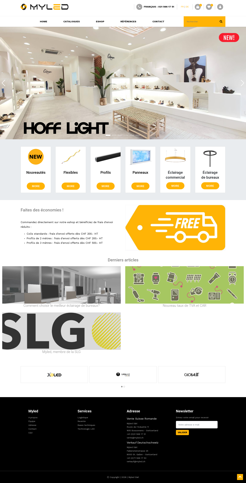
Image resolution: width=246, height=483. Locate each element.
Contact (32, 429)
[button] (108, 135)
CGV (30, 433)
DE (187, 6)
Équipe (31, 421)
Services (84, 411)
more (36, 186)
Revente (82, 421)
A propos (33, 417)
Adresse (32, 425)
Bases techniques (86, 425)
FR (182, 6)
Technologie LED (86, 429)
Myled (33, 411)
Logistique (83, 417)
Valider (182, 432)
